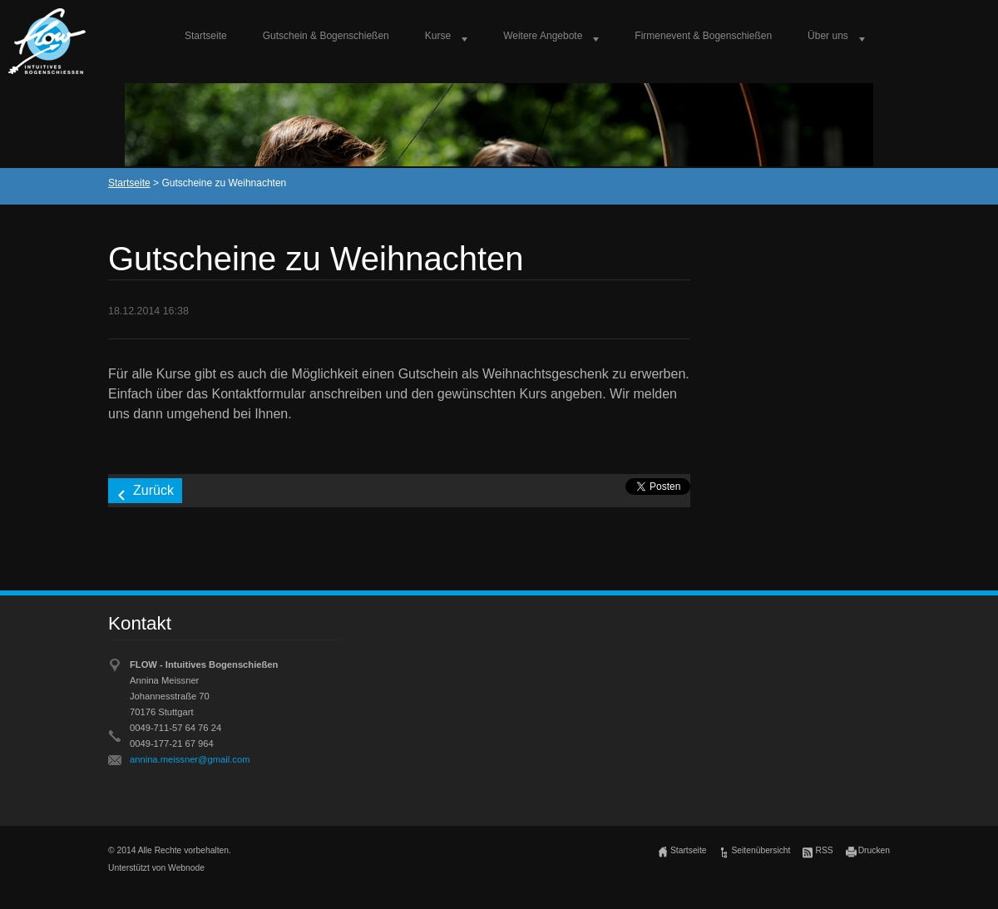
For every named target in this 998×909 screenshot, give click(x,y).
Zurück (153, 490)
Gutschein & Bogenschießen (326, 36)
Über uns (828, 36)
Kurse (438, 36)
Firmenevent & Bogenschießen (703, 36)
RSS (823, 850)
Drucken (874, 850)
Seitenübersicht (760, 850)
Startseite (206, 36)
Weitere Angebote (542, 36)
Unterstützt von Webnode (156, 867)
